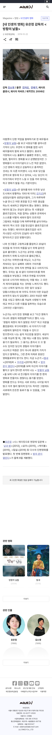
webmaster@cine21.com (29, 727)
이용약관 (43, 692)
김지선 (25, 87)
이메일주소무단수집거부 (29, 692)
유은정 (8, 441)
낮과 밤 (7, 445)
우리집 (20, 362)
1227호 (45, 18)
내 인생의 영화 (27, 18)
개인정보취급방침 (12, 692)
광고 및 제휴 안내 (29, 688)
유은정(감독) (10, 34)
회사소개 (17, 688)
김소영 (11, 87)
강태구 (34, 87)
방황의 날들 (10, 143)
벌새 (46, 358)
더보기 (26, 599)
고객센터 (41, 688)
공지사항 (8, 688)
